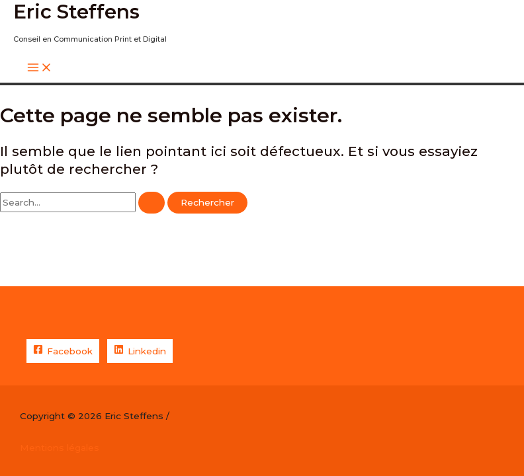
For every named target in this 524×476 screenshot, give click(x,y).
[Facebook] (62, 351)
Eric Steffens (76, 11)
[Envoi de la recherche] (151, 203)
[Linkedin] (140, 351)
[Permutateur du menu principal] (39, 68)
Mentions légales (59, 447)
